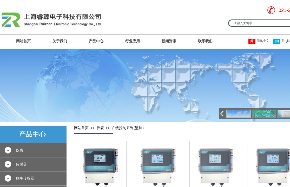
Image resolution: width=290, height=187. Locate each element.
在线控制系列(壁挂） (129, 128)
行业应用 (132, 41)
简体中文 (258, 41)
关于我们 (59, 41)
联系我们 (205, 41)
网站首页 (23, 41)
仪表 (100, 128)
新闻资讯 (169, 41)
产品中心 (96, 41)
